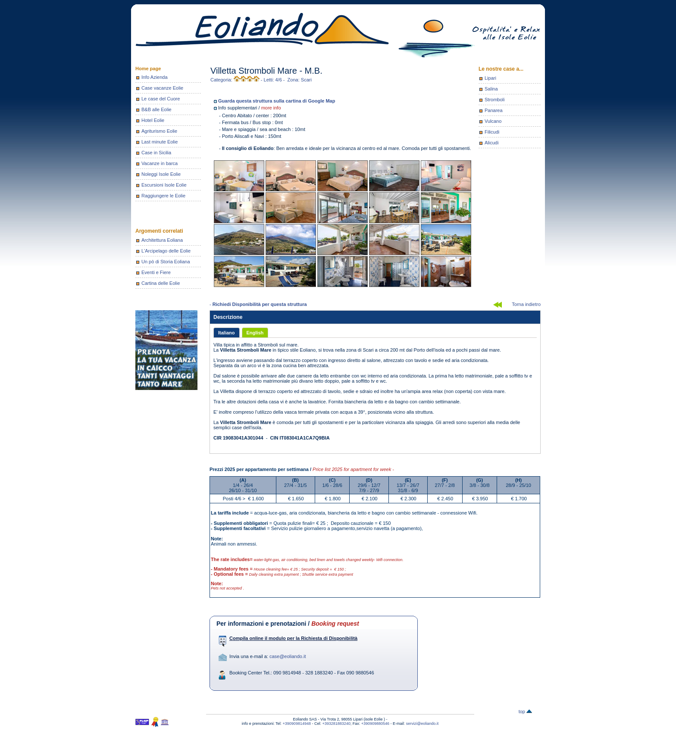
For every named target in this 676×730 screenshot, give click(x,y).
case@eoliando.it (287, 656)
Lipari (490, 78)
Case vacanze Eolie (162, 87)
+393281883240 (336, 723)
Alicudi (491, 142)
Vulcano (493, 121)
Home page (148, 68)
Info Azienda (154, 77)
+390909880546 (375, 723)
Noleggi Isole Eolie (161, 174)
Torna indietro (526, 304)
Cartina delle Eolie (160, 283)
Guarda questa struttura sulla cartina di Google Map (276, 100)
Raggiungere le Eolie (163, 195)
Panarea (494, 110)
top (525, 711)
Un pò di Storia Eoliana (165, 261)
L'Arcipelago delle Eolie (166, 250)
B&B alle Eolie (156, 109)
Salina (491, 88)
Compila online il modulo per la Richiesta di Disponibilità (293, 638)
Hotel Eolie (152, 120)
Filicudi (492, 131)
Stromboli (494, 99)
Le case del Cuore (160, 98)
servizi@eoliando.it (422, 723)
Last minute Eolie (159, 141)
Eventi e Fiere (156, 272)
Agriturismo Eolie (159, 131)
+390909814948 (297, 723)
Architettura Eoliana (162, 240)
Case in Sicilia (156, 152)
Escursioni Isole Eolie (164, 184)
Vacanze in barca (159, 163)
